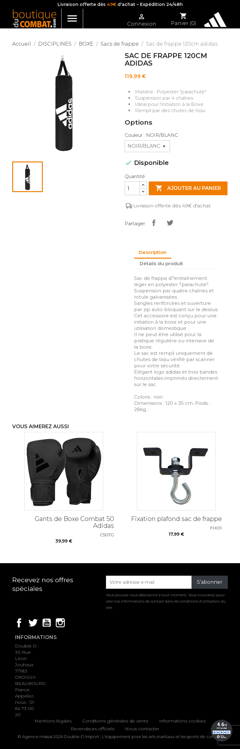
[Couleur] (147, 146)
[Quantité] (132, 188)
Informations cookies (182, 721)
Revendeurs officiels (92, 729)
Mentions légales (53, 721)
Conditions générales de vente (115, 721)
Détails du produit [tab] (161, 263)
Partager (154, 222)
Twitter (33, 623)
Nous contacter (142, 729)
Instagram (60, 623)
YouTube (46, 623)
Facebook (19, 623)
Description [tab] (153, 252)
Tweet (170, 222)
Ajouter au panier (188, 188)
